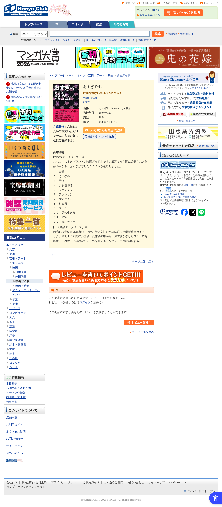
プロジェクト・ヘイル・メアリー (64, 40)
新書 (12, 353)
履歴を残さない (207, 145)
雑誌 (99, 24)
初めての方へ (14, 453)
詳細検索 (172, 33)
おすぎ (86, 101)
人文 (12, 317)
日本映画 (20, 272)
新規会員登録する (150, 15)
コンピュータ (17, 312)
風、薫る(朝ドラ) (96, 40)
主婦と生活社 (90, 98)
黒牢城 (113, 40)
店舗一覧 (130, 3)
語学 (12, 335)
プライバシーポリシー (65, 482)
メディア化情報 (16, 392)
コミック (78, 24)
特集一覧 (11, 401)
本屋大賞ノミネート (149, 40)
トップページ (33, 24)
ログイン (157, 10)
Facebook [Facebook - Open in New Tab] (174, 482)
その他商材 (120, 24)
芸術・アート (17, 258)
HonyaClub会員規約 (174, 194)
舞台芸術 (17, 263)
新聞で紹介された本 (18, 388)
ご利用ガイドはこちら (200, 88)
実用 (12, 254)
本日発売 (11, 383)
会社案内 (11, 482)
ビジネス (14, 308)
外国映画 (20, 276)
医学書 (13, 331)
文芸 (12, 249)
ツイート (56, 255)
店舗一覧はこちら (188, 121)
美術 (15, 303)
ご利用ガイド (148, 3)
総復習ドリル (127, 40)
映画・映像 (22, 285)
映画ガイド (22, 281)
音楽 (15, 299)
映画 (15, 267)
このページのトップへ (201, 491)
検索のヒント (187, 33)
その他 (13, 358)
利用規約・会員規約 (34, 482)
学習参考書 (16, 340)
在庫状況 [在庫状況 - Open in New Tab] (58, 126)
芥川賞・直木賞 (16, 397)
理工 (12, 322)
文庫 (12, 349)
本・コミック (14, 245)
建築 (12, 326)
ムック (13, 367)
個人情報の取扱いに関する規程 (180, 197)
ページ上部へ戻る (143, 261)
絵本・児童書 (17, 344)
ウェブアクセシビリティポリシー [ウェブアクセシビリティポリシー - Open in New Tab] (27, 486)
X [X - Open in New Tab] (186, 482)
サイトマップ (211, 3)
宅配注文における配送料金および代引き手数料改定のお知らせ (24, 87)
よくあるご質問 (169, 3)
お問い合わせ (190, 3)
